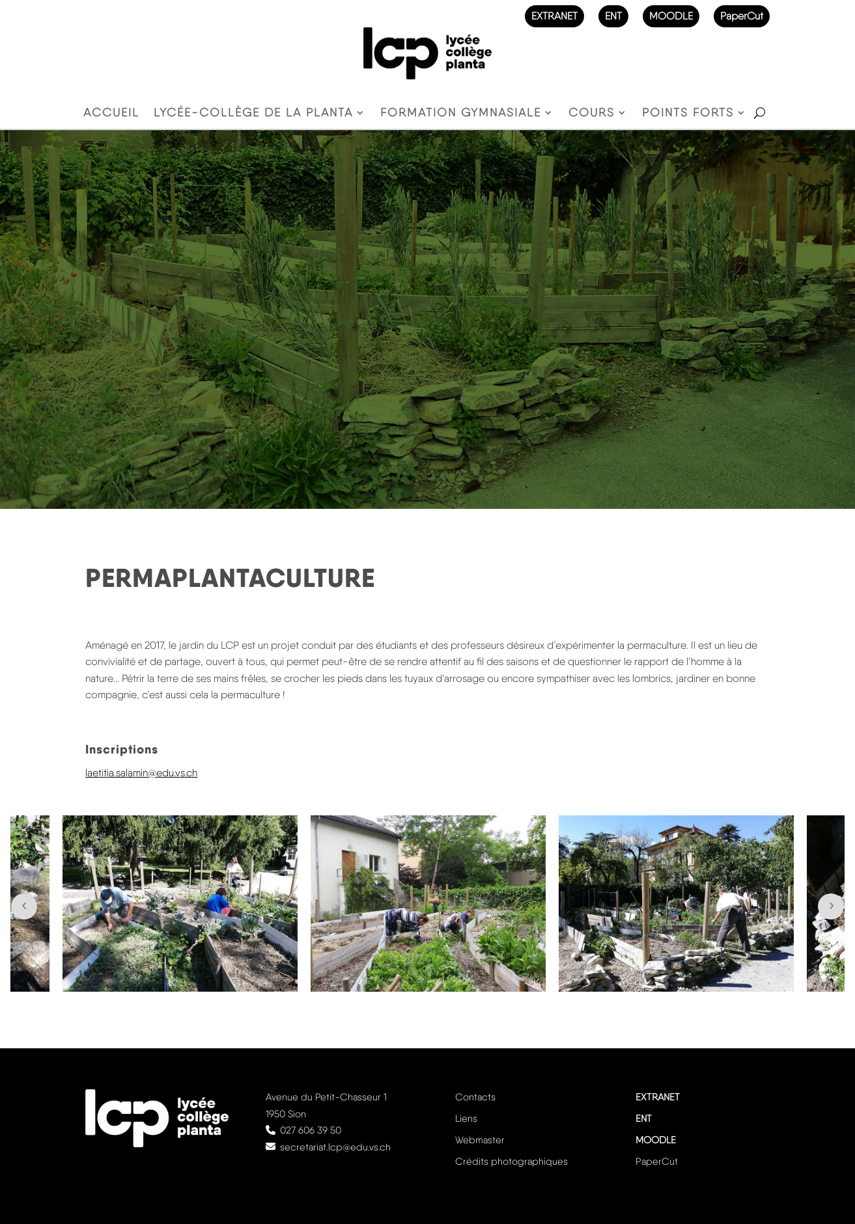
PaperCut (741, 16)
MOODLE (671, 16)
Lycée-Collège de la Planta (253, 113)
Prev (24, 906)
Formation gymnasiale (460, 113)
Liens (466, 1118)
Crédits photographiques (511, 1161)
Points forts (688, 113)
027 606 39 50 (310, 1130)
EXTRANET (554, 16)
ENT (613, 16)
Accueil (111, 113)
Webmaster (480, 1140)
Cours (591, 113)
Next (831, 906)
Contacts (475, 1097)
